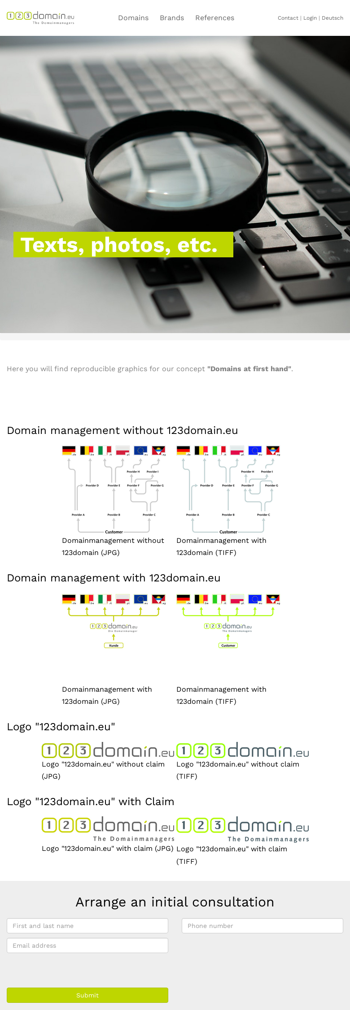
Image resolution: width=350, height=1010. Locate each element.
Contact (288, 18)
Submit (87, 995)
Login (310, 18)
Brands (172, 17)
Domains (133, 17)
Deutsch (332, 18)
